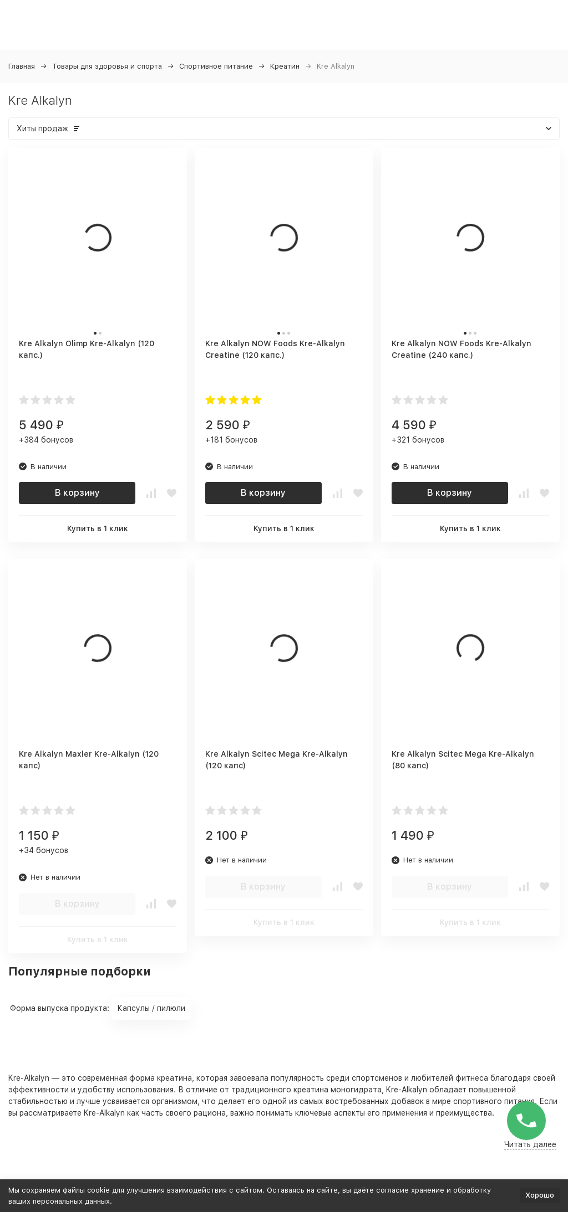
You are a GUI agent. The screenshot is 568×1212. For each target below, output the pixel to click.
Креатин (285, 66)
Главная (21, 66)
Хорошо (539, 1195)
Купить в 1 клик (97, 528)
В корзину (77, 492)
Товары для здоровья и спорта (107, 66)
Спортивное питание (216, 66)
